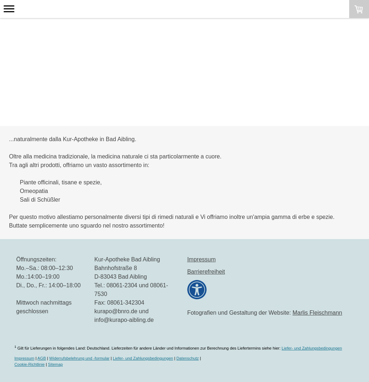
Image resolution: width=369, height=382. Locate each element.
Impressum (201, 259)
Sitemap (55, 364)
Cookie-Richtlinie (29, 364)
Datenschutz (187, 358)
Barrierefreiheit (206, 272)
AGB (41, 358)
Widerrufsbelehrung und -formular (79, 358)
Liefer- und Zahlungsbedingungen (312, 348)
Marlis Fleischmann (317, 313)
